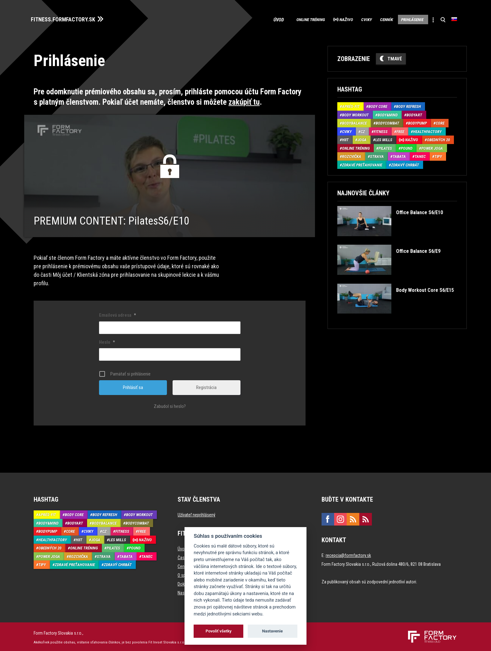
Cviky (345, 19)
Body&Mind (388, 113)
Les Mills (383, 138)
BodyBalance (354, 121)
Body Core (377, 105)
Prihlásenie (403, 19)
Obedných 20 (438, 138)
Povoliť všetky (218, 631)
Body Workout (355, 113)
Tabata (399, 155)
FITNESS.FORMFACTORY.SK (69, 18)
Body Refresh (408, 105)
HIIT (345, 138)
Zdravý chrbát (405, 163)
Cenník (371, 19)
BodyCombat (387, 121)
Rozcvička (351, 155)
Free (400, 129)
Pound (406, 146)
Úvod (244, 19)
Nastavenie (272, 631)
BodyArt (414, 113)
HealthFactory (427, 129)
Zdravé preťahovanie (362, 163)
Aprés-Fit (351, 105)
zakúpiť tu (244, 100)
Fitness (381, 129)
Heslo (107, 340)
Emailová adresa (117, 313)
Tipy (438, 155)
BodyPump (417, 121)
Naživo (320, 19)
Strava (377, 155)
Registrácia (206, 386)
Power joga (432, 146)
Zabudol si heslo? (170, 405)
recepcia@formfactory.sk (348, 553)
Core (440, 121)
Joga (362, 138)
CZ (363, 129)
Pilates (385, 146)
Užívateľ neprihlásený (196, 513)
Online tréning (278, 19)
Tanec (420, 155)
